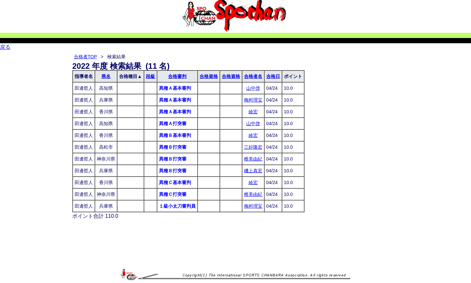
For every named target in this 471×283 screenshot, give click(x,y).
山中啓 (253, 88)
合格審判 (177, 76)
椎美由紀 (253, 158)
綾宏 (253, 111)
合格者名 (253, 76)
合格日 (273, 76)
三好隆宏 (253, 147)
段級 (150, 76)
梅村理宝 (253, 100)
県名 (106, 76)
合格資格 (209, 76)
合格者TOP (85, 56)
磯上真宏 (253, 170)
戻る (5, 47)
